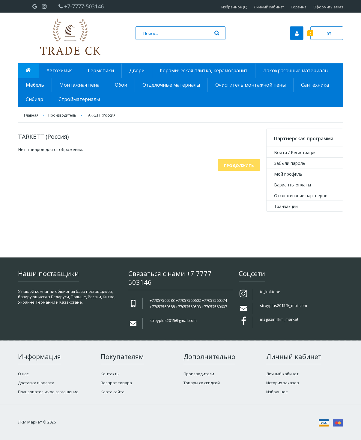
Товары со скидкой (201, 382)
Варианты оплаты (292, 185)
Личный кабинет (269, 7)
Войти (280, 152)
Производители (198, 373)
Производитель (62, 115)
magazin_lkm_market (279, 319)
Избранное (277, 391)
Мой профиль (288, 174)
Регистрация (304, 152)
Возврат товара (116, 382)
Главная (31, 115)
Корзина (298, 7)
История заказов (282, 382)
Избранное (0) (234, 7)
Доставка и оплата (36, 382)
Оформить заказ (328, 7)
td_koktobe (270, 291)
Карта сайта (112, 391)
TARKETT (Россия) (101, 115)
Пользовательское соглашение (48, 391)
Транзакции (286, 206)
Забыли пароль (289, 163)
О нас (23, 373)
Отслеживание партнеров (300, 195)
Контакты (110, 373)
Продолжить (239, 165)
